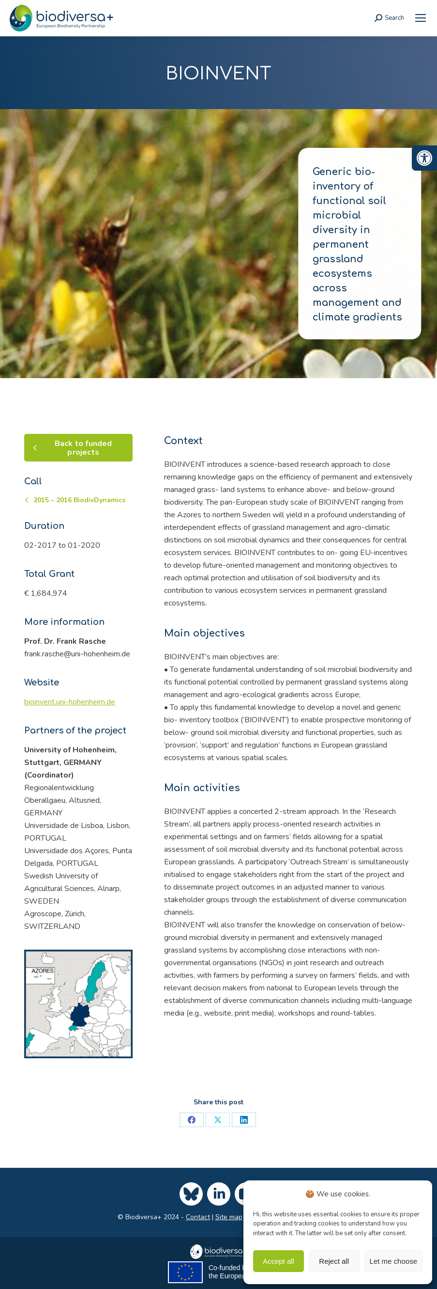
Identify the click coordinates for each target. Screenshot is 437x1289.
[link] (424, 158)
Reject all (334, 1261)
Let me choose (393, 1261)
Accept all (278, 1261)
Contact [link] (198, 1217)
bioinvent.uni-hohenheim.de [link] (69, 702)
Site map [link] (228, 1217)
